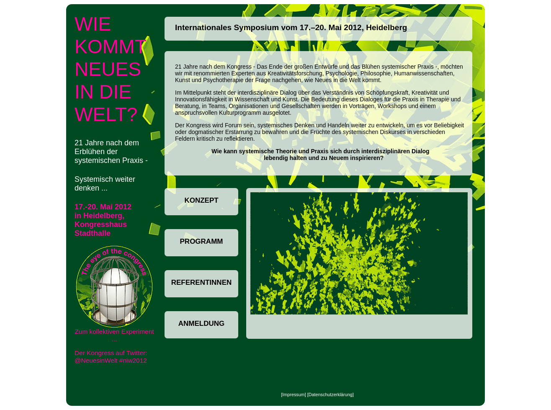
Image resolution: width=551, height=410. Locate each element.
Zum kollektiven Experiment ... (114, 294)
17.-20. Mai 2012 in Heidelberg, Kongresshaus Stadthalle (103, 220)
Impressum (293, 394)
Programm (201, 241)
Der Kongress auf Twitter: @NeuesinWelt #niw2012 (111, 356)
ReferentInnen (201, 282)
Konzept (201, 200)
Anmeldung (201, 323)
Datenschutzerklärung (331, 394)
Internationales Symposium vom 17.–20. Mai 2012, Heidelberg (291, 27)
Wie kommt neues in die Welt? (111, 69)
